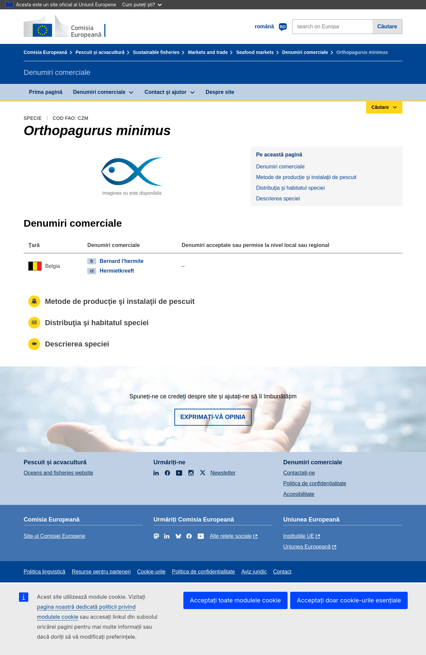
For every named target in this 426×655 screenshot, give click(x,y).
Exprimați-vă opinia (213, 417)
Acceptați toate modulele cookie (235, 600)
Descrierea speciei (278, 198)
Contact (282, 571)
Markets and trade (208, 52)
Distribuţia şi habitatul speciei (290, 188)
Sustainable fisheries (156, 52)
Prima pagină (45, 92)
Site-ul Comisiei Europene (54, 536)
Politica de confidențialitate (314, 483)
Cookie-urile (151, 571)
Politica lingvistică (44, 571)
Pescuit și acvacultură (100, 52)
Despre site (220, 92)
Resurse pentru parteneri (101, 571)
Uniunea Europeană (306, 546)
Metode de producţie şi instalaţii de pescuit (306, 177)
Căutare (387, 26)
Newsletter (223, 473)
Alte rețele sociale (231, 536)
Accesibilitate (298, 494)
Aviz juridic (254, 571)
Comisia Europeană (45, 52)
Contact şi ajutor (165, 92)
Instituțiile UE (298, 536)
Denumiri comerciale (305, 52)
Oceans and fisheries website (58, 473)
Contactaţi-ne (299, 473)
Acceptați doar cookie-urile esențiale (349, 600)
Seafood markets (255, 52)
